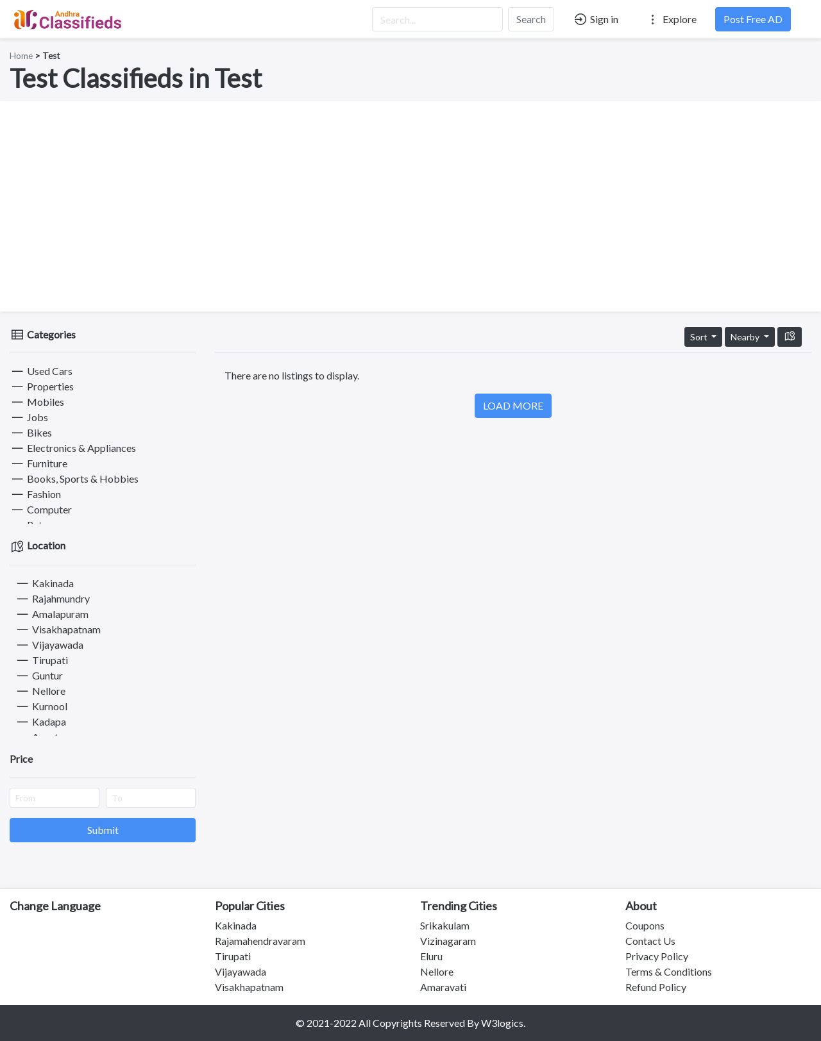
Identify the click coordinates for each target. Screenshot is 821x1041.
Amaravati (443, 987)
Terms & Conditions (668, 971)
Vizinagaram (448, 941)
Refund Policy (655, 987)
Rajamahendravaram (260, 941)
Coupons (644, 925)
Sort (699, 336)
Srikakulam (445, 925)
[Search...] (437, 19)
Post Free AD (753, 19)
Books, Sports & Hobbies (74, 478)
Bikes (31, 432)
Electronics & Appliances (73, 448)
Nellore (40, 691)
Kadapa (40, 721)
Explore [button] (671, 19)
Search (531, 19)
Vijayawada (49, 644)
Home (21, 56)
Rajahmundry (52, 598)
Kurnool (41, 706)
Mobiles (37, 402)
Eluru (431, 956)
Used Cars (41, 371)
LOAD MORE (513, 405)
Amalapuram (52, 614)
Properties (42, 386)
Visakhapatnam (58, 629)
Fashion (35, 494)
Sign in (595, 19)
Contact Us (650, 941)
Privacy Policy (656, 956)
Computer (41, 509)
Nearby (746, 336)
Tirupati (41, 660)
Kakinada (44, 583)
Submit (103, 830)
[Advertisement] (410, 206)
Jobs (29, 417)
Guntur (39, 675)
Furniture (38, 463)
